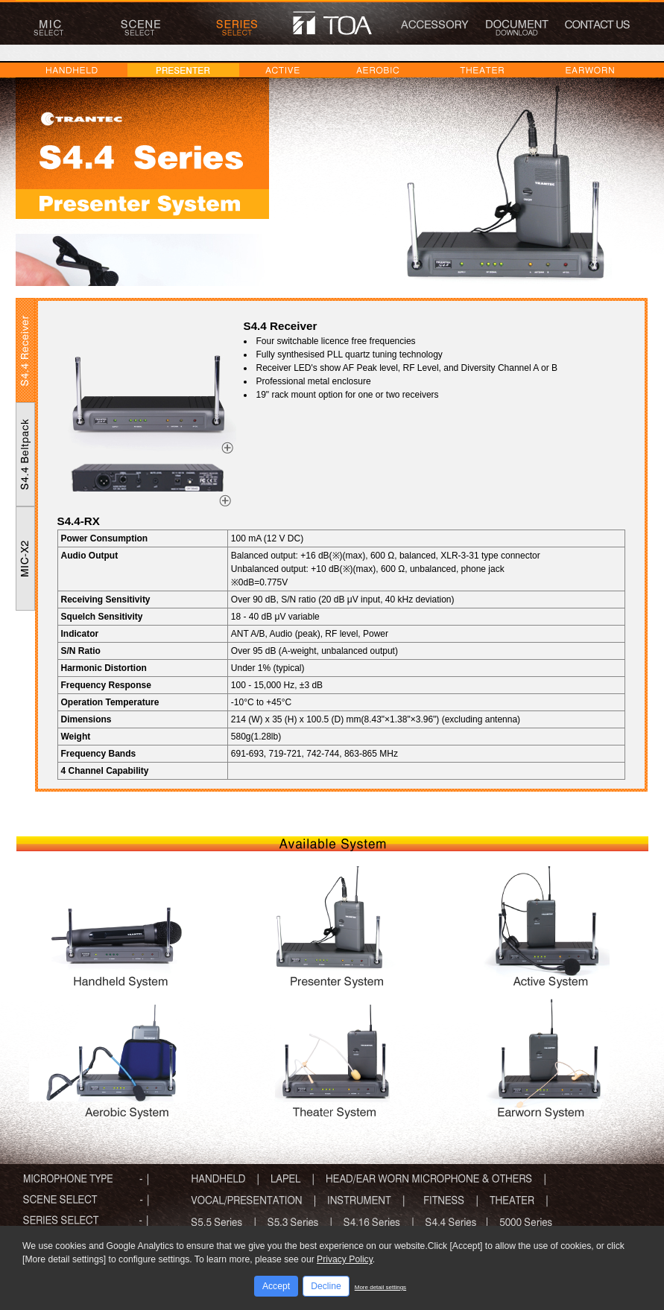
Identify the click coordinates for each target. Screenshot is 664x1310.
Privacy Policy (345, 1259)
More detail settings (380, 1287)
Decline (326, 1286)
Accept (276, 1286)
